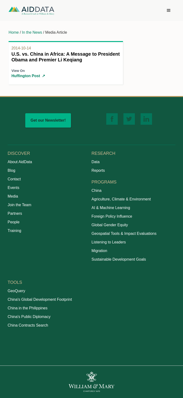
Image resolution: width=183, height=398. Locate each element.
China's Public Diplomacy (29, 317)
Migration (99, 251)
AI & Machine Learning (111, 208)
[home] (31, 11)
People (14, 222)
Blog (11, 170)
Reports (98, 170)
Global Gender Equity (110, 225)
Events (13, 188)
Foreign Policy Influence (112, 216)
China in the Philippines (27, 308)
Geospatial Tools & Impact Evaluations (124, 233)
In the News (32, 32)
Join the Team (19, 205)
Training (14, 231)
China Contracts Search (28, 325)
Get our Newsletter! (48, 120)
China (97, 190)
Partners (15, 213)
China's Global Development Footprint (40, 299)
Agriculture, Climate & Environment (121, 199)
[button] (168, 10)
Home (14, 32)
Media (13, 196)
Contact (14, 179)
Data (96, 162)
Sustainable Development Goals (119, 259)
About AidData (20, 162)
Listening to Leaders (109, 242)
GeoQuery (16, 291)
